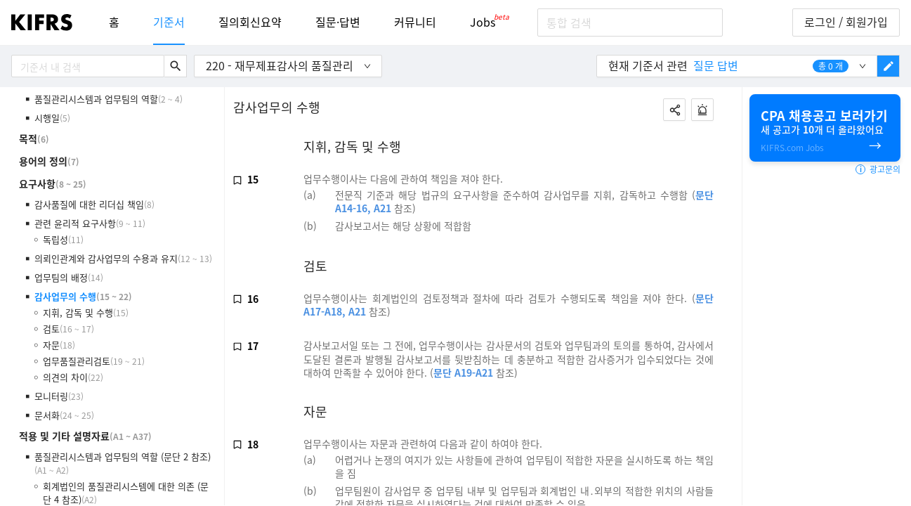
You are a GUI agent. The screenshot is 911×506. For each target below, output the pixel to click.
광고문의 (878, 169)
